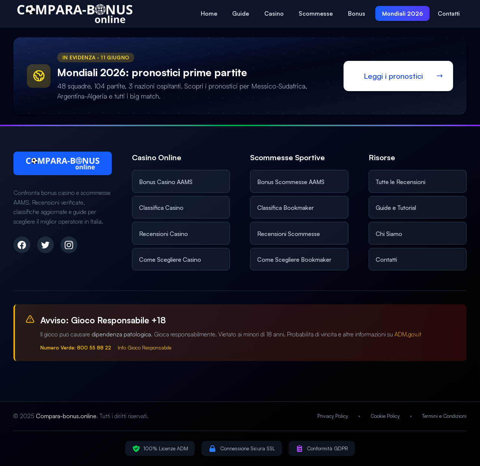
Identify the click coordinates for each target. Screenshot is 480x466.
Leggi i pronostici (393, 76)
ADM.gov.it (407, 334)
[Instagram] (69, 244)
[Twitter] (45, 244)
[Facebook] (21, 244)
